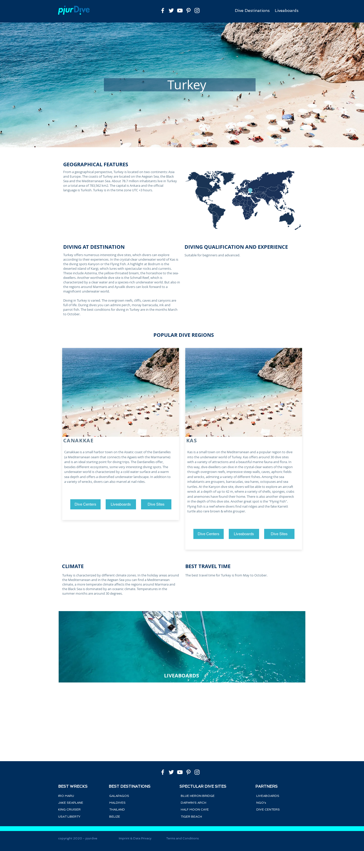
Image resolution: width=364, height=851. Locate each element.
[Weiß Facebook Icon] (162, 10)
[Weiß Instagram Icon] (197, 10)
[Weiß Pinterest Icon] (188, 10)
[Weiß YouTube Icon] (179, 10)
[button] (156, 504)
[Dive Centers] (85, 504)
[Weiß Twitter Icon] (171, 10)
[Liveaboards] (121, 504)
